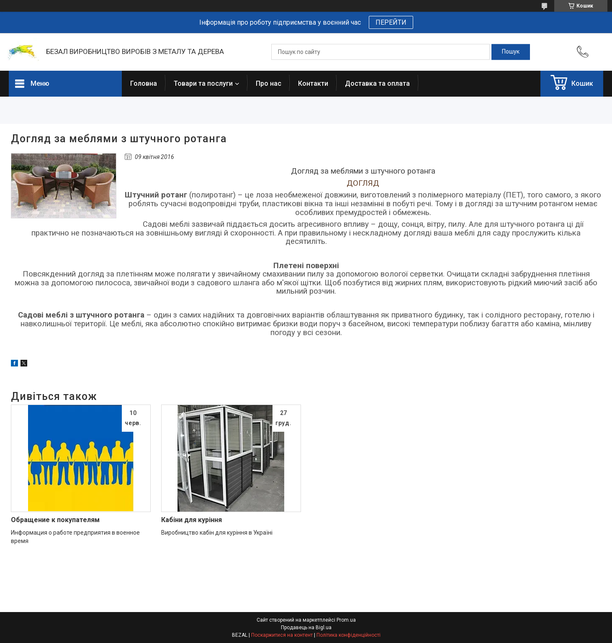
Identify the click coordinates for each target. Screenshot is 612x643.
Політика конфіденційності (348, 635)
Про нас (268, 83)
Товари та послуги (203, 83)
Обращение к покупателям (55, 520)
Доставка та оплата (377, 83)
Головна (143, 83)
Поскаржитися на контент (282, 635)
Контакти (313, 83)
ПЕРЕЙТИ (390, 22)
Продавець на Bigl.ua (306, 627)
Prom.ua (346, 620)
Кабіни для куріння (191, 520)
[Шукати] (510, 52)
